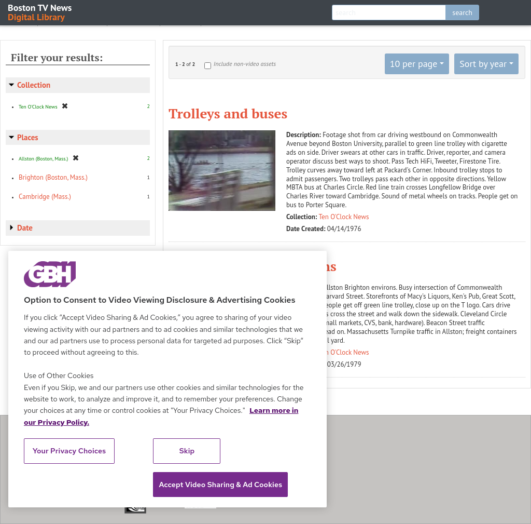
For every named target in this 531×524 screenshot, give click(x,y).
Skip (187, 450)
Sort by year (483, 64)
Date (25, 228)
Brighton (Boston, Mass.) (53, 177)
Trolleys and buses (228, 113)
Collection (33, 85)
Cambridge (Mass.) (45, 196)
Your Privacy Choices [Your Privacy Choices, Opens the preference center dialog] (69, 450)
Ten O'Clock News (344, 216)
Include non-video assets (245, 64)
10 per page (414, 64)
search (462, 12)
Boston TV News (40, 12)
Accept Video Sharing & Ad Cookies (220, 484)
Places (27, 137)
